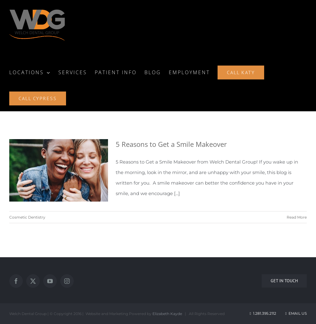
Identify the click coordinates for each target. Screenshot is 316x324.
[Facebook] (16, 281)
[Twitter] (33, 281)
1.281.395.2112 (264, 313)
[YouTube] (50, 281)
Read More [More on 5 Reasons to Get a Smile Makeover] (297, 217)
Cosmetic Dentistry (27, 217)
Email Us (296, 313)
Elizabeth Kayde (167, 313)
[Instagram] (67, 281)
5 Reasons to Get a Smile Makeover (171, 144)
